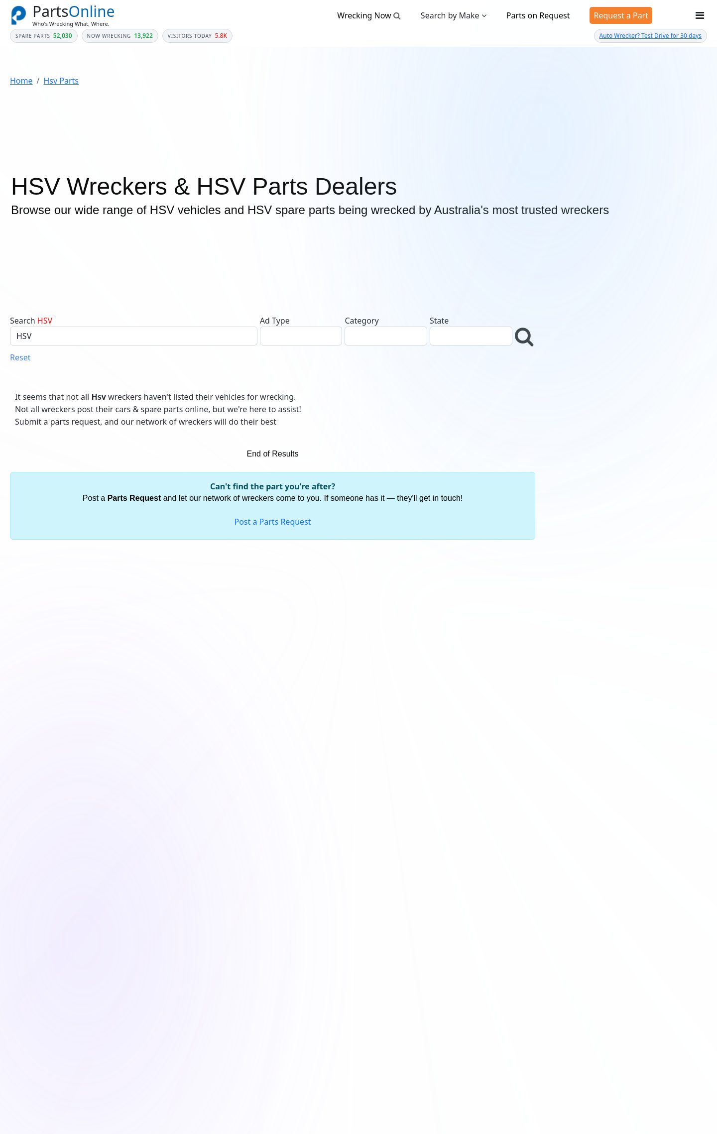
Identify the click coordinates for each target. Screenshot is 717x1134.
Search (22, 320)
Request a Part (621, 15)
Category (361, 320)
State (439, 320)
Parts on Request (538, 15)
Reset (20, 357)
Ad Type (275, 320)
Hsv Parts (61, 80)
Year (560, 400)
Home (21, 80)
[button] (525, 336)
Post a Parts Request (272, 521)
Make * (565, 436)
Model (563, 472)
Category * (570, 363)
